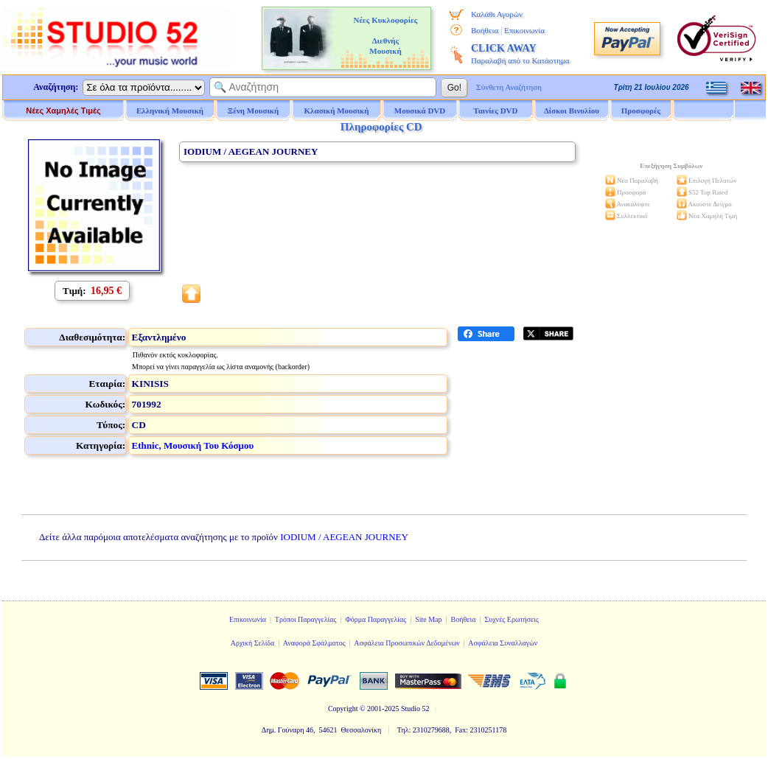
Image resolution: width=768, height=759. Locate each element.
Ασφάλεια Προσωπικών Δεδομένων (407, 643)
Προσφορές (641, 110)
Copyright (343, 708)
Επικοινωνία (524, 30)
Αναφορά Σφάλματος (314, 643)
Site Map (428, 619)
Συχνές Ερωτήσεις (511, 619)
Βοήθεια (484, 30)
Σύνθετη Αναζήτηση (509, 87)
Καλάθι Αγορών (497, 14)
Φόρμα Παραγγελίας (375, 619)
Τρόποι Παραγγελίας (306, 619)
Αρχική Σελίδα (253, 643)
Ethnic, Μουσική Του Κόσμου (193, 445)
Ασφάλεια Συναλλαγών (502, 643)
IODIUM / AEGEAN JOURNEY (344, 536)
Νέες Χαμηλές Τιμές (63, 110)
